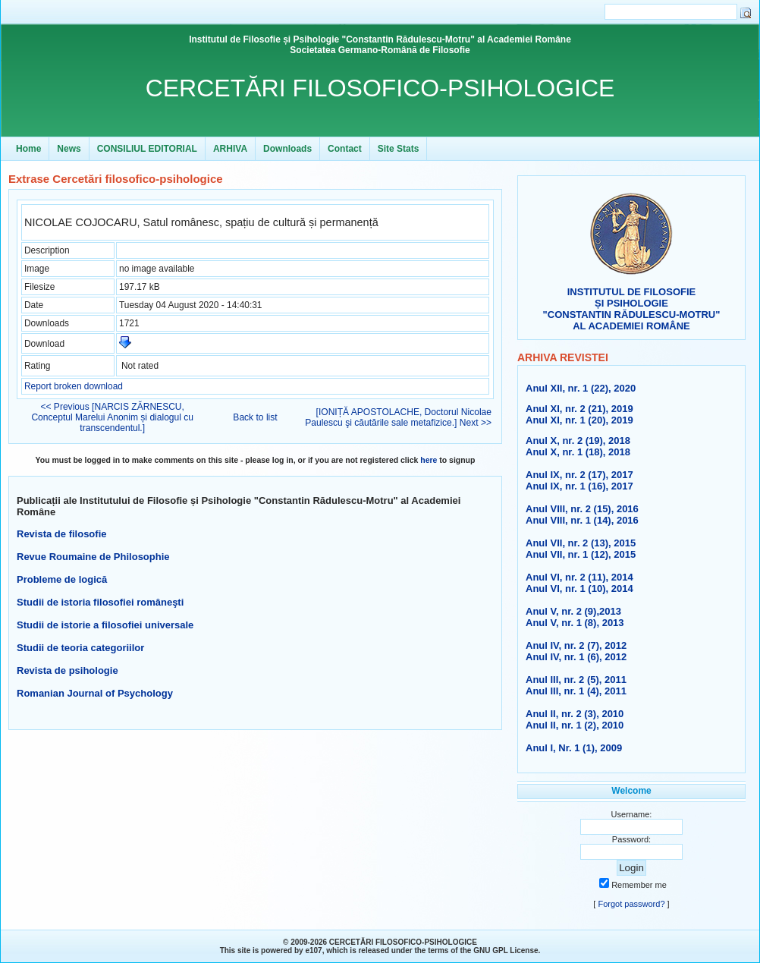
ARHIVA (230, 148)
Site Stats (398, 148)
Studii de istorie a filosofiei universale (105, 625)
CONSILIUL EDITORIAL (147, 148)
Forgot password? (631, 903)
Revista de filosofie (61, 534)
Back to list (255, 417)
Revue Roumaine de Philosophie (93, 556)
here (428, 460)
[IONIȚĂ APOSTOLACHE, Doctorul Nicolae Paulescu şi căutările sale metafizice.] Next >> (398, 417)
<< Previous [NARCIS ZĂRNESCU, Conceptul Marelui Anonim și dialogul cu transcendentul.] (112, 417)
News (68, 148)
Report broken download (73, 386)
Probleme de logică (62, 579)
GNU (481, 950)
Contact (345, 148)
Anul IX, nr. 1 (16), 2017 (579, 486)
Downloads (287, 148)
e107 (313, 950)
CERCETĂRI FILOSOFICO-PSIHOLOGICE (380, 88)
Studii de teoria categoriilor (80, 647)
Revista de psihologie (67, 670)
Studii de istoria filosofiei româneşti (100, 602)
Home (28, 148)
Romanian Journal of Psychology (95, 693)
